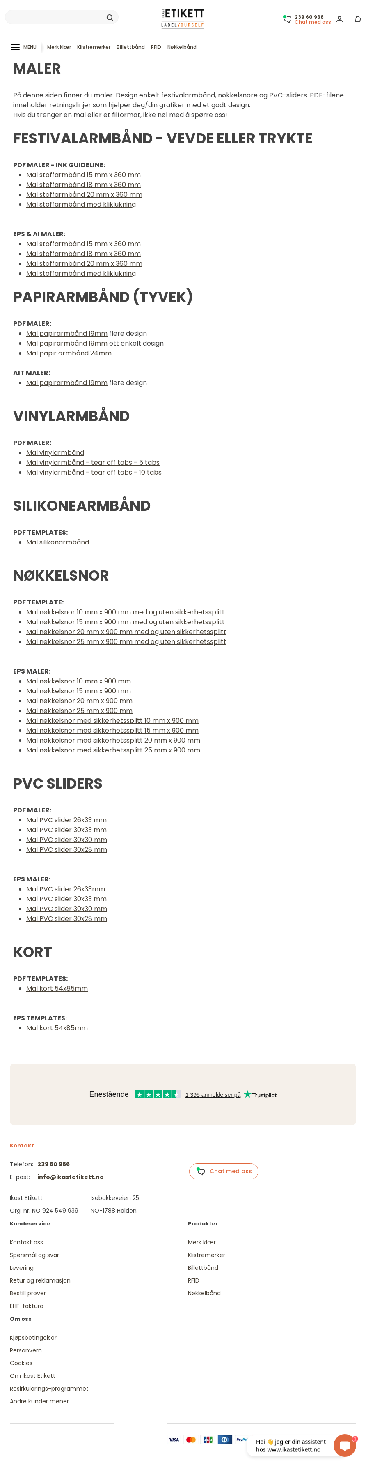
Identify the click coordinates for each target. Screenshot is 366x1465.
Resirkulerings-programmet (49, 1388)
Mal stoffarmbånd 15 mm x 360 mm (83, 175)
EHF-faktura (26, 1306)
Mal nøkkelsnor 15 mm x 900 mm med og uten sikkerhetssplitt (125, 622)
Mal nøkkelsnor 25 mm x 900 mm (79, 710)
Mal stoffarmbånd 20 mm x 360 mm (84, 194)
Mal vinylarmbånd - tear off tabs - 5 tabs (93, 462)
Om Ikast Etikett (32, 1376)
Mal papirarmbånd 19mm (67, 333)
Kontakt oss (26, 1242)
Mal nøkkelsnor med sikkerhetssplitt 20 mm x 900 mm (113, 740)
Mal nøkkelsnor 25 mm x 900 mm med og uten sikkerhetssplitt (126, 641)
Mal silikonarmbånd (57, 542)
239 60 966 (53, 1164)
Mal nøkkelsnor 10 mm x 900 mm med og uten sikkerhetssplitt (125, 612)
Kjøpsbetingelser (33, 1337)
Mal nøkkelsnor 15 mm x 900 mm (78, 691)
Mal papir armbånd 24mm (69, 353)
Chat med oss (224, 1171)
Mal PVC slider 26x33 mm (66, 820)
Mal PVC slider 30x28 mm (66, 849)
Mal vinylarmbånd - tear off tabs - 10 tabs (94, 472)
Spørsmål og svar (34, 1255)
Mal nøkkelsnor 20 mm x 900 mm (79, 701)
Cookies (21, 1363)
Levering (22, 1268)
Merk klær (59, 47)
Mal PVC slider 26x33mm (65, 889)
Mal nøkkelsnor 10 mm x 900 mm (78, 681)
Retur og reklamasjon (40, 1280)
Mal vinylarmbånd (55, 452)
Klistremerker (93, 47)
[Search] (62, 17)
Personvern (26, 1350)
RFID (156, 47)
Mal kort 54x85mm (57, 988)
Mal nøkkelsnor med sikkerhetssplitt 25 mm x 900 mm (113, 750)
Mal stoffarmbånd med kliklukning (81, 204)
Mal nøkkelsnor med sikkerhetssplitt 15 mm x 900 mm (112, 730)
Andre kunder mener (39, 1401)
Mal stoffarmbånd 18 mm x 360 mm (83, 184)
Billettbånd (131, 47)
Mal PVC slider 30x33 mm (66, 830)
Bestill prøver (28, 1293)
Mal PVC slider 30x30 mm (66, 839)
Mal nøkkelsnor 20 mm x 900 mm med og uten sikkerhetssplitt (126, 632)
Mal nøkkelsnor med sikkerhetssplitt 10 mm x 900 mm (112, 720)
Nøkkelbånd (182, 47)
